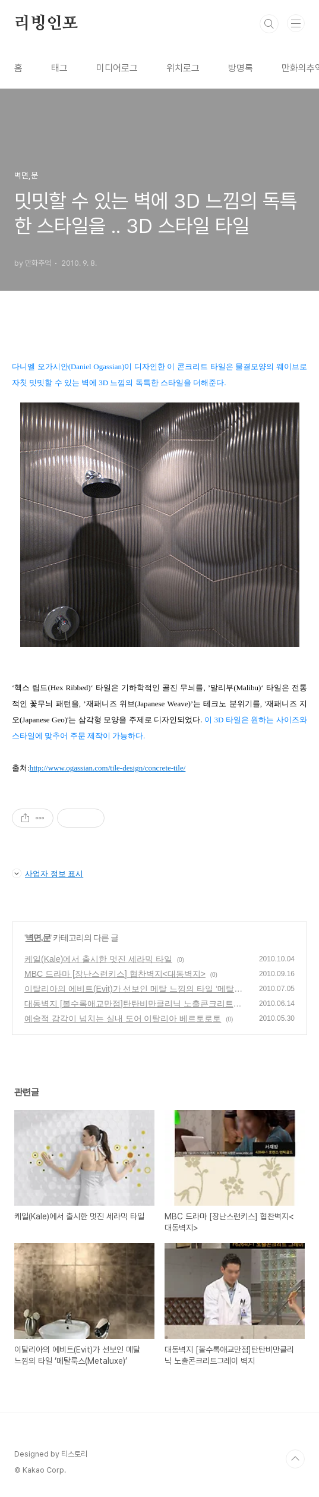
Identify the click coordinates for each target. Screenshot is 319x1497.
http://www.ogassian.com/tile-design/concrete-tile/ (108, 767)
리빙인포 (46, 23)
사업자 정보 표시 (47, 873)
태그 (59, 68)
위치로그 (183, 68)
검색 (269, 24)
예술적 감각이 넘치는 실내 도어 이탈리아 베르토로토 (122, 1018)
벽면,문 (38, 937)
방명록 (240, 68)
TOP (295, 1458)
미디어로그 (117, 68)
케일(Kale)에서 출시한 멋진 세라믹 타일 (98, 959)
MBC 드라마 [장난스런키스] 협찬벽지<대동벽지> (115, 974)
